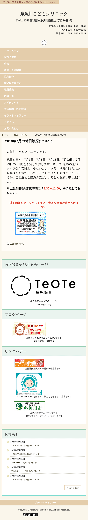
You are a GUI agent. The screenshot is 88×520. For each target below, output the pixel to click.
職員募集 (9, 89)
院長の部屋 (10, 57)
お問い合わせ (11, 128)
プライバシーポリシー (45, 502)
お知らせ (11, 434)
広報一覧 (9, 96)
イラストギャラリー (15, 115)
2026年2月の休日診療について (25, 479)
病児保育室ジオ (12, 83)
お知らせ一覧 (20, 135)
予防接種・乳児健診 (15, 109)
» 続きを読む (73, 488)
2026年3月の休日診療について (25, 454)
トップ (5, 135)
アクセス (9, 121)
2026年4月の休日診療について (25, 445)
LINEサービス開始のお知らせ (24, 462)
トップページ (11, 50)
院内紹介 (9, 76)
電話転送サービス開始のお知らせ (25, 471)
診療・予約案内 (12, 70)
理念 (6, 63)
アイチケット (11, 102)
